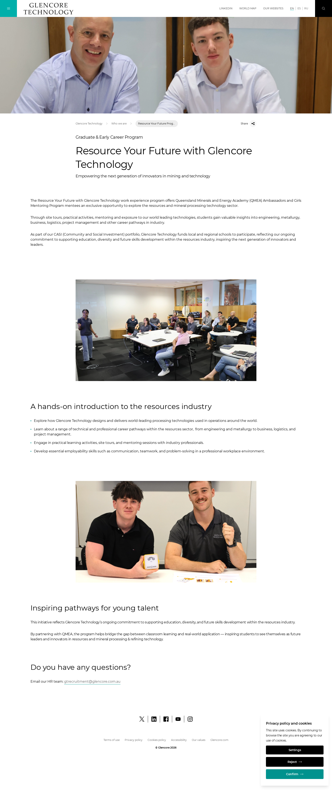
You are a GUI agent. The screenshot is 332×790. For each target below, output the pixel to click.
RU (306, 8)
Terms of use (112, 740)
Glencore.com (219, 740)
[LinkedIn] (154, 719)
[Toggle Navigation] (8, 8)
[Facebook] (166, 719)
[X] (141, 719)
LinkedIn (225, 8)
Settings (295, 750)
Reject (295, 762)
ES (299, 8)
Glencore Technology (89, 123)
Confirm (294, 774)
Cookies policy (157, 740)
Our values (198, 740)
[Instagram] (190, 719)
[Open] (92, 681)
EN (292, 8)
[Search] (323, 8)
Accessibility (179, 740)
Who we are (119, 123)
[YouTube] (178, 719)
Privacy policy (133, 740)
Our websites (273, 8)
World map (247, 8)
